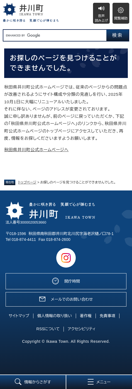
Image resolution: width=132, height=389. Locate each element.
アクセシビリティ (82, 329)
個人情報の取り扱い (54, 316)
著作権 (86, 316)
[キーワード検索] (54, 35)
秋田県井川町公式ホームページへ (36, 149)
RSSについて (48, 329)
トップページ (27, 182)
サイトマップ (19, 316)
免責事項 (107, 316)
